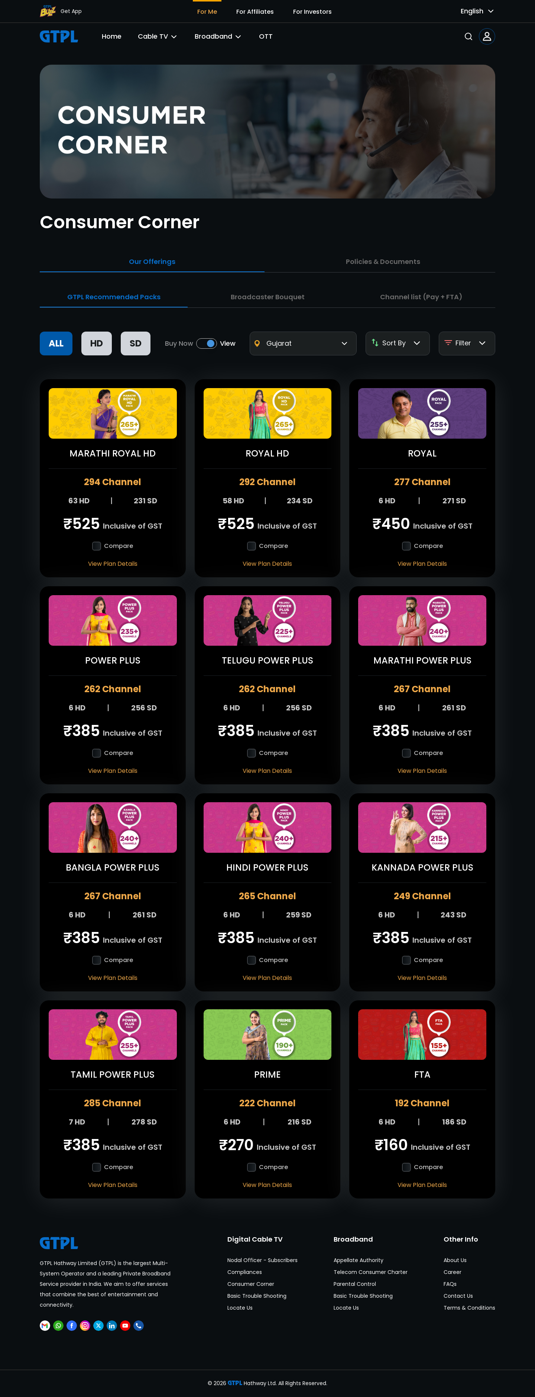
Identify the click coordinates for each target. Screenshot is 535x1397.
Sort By (396, 343)
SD (136, 343)
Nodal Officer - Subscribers (262, 1260)
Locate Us (240, 1307)
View (228, 343)
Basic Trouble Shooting (256, 1296)
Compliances (244, 1272)
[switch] (206, 343)
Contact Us (458, 1296)
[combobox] (471, 11)
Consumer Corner (250, 1284)
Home (111, 36)
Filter (465, 343)
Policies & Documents (383, 261)
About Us (455, 1260)
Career (452, 1272)
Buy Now (179, 343)
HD (96, 343)
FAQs (450, 1284)
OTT (266, 36)
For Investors (312, 11)
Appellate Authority (358, 1260)
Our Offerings (152, 261)
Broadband (219, 36)
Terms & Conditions (469, 1307)
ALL (56, 343)
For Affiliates (255, 11)
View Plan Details (112, 563)
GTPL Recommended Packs (113, 296)
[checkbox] (96, 546)
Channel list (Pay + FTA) (421, 296)
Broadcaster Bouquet (268, 296)
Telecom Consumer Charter (371, 1272)
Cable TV (158, 36)
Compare (118, 546)
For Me (207, 11)
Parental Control (355, 1284)
